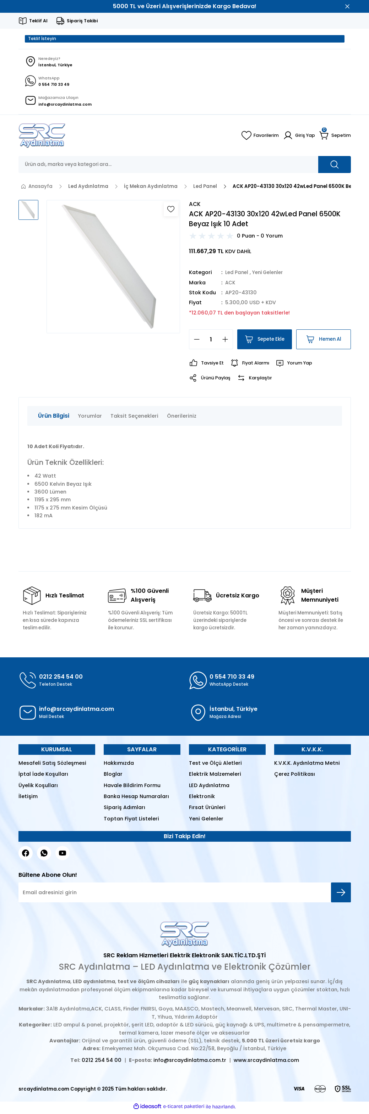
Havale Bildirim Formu (132, 787)
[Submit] (341, 895)
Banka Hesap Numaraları (136, 798)
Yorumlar (90, 418)
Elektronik (202, 798)
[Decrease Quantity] (194, 342)
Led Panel (237, 274)
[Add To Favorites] (171, 211)
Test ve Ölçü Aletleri (215, 765)
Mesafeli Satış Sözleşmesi (52, 765)
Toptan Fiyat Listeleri (131, 820)
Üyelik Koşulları (38, 787)
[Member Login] (298, 138)
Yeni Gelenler (271, 274)
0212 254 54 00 (101, 1062)
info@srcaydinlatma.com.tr (189, 1062)
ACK (230, 284)
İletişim (28, 798)
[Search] (184, 166)
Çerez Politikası (294, 776)
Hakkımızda (119, 765)
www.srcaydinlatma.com (266, 1062)
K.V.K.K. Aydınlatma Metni (307, 765)
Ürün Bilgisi (53, 418)
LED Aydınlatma (209, 787)
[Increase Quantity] (227, 342)
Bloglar (113, 776)
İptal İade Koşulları (43, 776)
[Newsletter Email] (184, 895)
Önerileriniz (181, 418)
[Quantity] (211, 342)
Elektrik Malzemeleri (215, 776)
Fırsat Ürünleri (207, 809)
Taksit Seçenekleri (134, 418)
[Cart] (335, 138)
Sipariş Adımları (124, 809)
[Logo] (42, 137)
